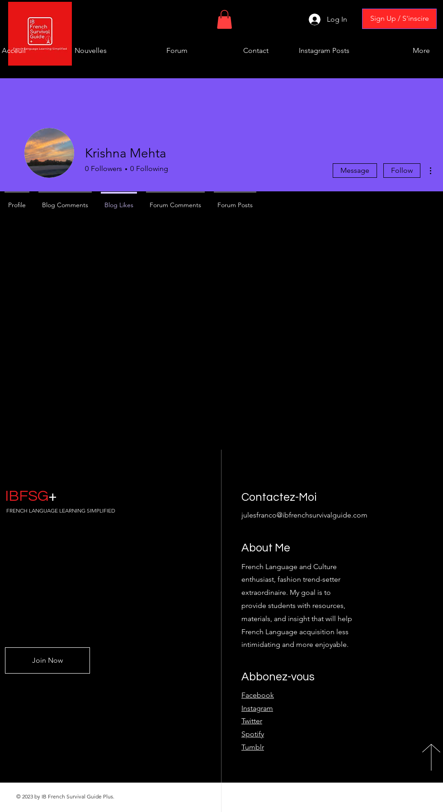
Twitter (251, 721)
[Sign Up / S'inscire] (399, 19)
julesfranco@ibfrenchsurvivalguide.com (304, 515)
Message (354, 170)
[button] (224, 19)
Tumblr (252, 747)
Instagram (257, 708)
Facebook (257, 695)
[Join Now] (47, 660)
